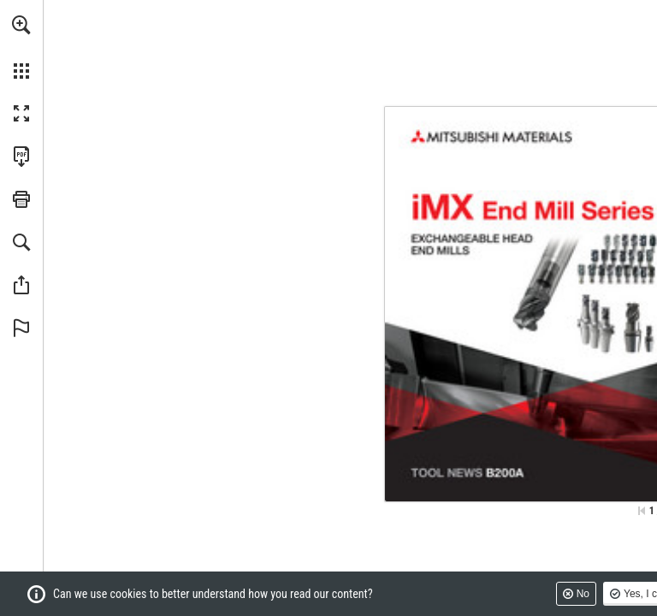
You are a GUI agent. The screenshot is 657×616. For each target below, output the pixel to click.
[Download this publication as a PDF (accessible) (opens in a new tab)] (21, 156)
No (583, 594)
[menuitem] (21, 47)
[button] (21, 24)
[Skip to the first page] (641, 510)
